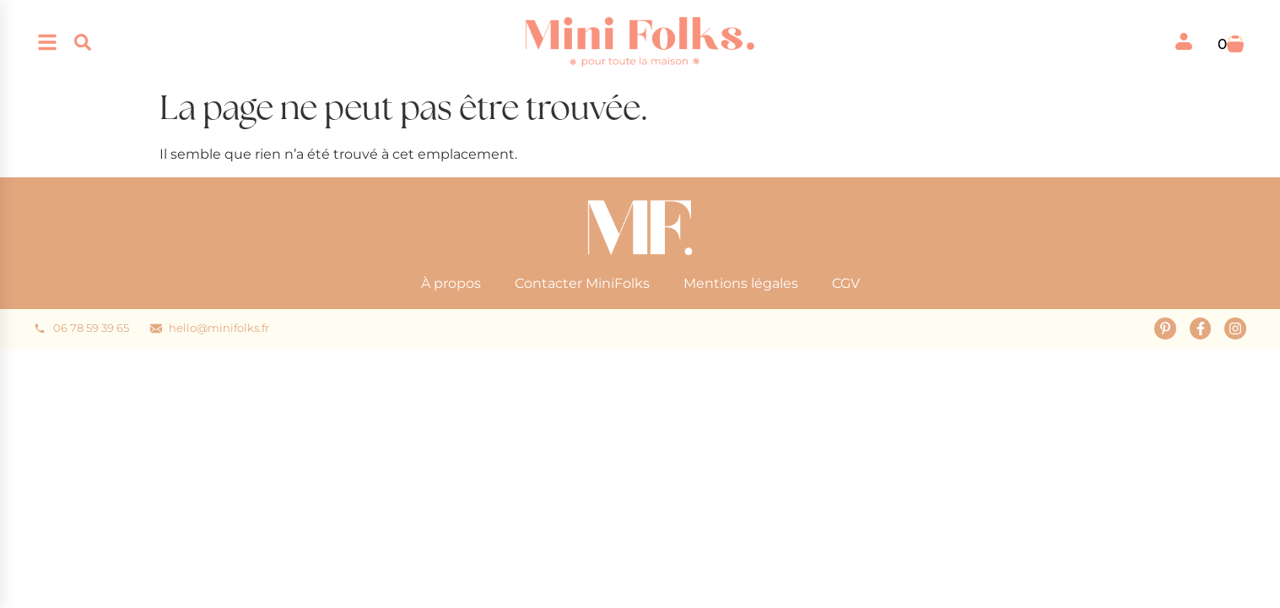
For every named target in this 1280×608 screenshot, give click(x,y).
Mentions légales (740, 283)
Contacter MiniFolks (582, 283)
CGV (846, 283)
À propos (451, 283)
